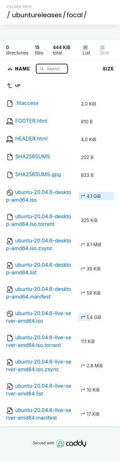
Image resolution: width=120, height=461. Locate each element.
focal (75, 15)
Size (108, 68)
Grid (104, 50)
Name (23, 68)
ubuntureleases (37, 15)
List (86, 50)
